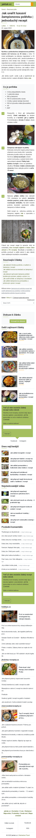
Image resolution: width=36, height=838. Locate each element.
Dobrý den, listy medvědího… (11, 544)
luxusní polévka (20, 293)
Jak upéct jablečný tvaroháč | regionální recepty (17, 731)
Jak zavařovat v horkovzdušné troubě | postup (17, 702)
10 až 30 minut (21, 26)
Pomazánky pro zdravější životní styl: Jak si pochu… (26, 766)
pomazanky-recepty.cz (12, 757)
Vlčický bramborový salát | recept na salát (15, 685)
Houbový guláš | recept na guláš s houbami (16, 698)
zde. (30, 78)
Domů (4, 9)
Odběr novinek (9, 823)
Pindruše (4, 694)
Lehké (4, 26)
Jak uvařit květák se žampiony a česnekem (17, 279)
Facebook (14, 441)
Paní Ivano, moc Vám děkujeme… (12, 559)
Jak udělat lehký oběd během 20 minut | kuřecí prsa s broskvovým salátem (26, 365)
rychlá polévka (25, 291)
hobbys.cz (6, 607)
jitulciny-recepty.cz (10, 660)
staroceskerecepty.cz (11, 706)
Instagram (22, 441)
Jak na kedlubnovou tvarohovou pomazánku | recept (26, 395)
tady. (22, 216)
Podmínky (15, 813)
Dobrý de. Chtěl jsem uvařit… (11, 551)
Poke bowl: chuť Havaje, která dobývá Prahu (26, 669)
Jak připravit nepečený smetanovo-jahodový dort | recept (20, 493)
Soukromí (23, 813)
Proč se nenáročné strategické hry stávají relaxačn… (26, 616)
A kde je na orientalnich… (10, 569)
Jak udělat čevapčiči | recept (20, 453)
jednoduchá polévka (8, 293)
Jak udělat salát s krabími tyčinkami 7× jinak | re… (18, 787)
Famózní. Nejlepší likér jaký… (11, 547)
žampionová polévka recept (20, 288)
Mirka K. (9, 298)
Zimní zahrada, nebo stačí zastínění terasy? (16, 644)
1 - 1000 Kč (11, 26)
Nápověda (7, 813)
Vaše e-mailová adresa (10, 423)
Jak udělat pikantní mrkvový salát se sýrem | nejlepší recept (25, 380)
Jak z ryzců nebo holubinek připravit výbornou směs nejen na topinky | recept (26, 336)
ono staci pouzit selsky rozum (12, 536)
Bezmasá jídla (12, 9)
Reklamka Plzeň (24, 835)
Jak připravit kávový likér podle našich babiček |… (18, 747)
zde (22, 213)
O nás (21, 811)
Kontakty (15, 811)
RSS (27, 828)
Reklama (28, 811)
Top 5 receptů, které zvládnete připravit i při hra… (26, 716)
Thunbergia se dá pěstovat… (11, 532)
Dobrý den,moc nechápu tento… (12, 540)
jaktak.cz (7, 811)
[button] (18, 39)
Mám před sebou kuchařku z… (11, 555)
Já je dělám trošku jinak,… (10, 565)
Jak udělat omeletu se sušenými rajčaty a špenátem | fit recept (26, 351)
